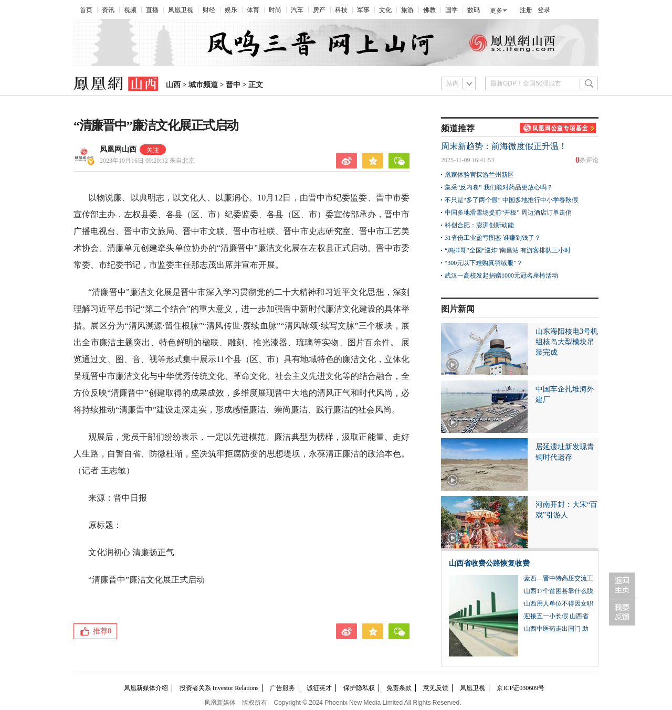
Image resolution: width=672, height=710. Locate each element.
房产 (319, 10)
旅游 (407, 10)
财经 (209, 10)
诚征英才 (319, 688)
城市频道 (203, 85)
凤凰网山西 (118, 149)
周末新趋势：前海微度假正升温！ (504, 146)
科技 (341, 10)
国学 (451, 10)
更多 (496, 10)
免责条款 (399, 688)
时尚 (275, 10)
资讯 (108, 10)
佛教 (429, 10)
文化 (385, 10)
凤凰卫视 (180, 10)
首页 (86, 10)
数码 (473, 10)
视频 (130, 10)
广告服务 (282, 688)
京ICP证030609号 (520, 688)
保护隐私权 (359, 688)
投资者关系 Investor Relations (219, 688)
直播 (152, 10)
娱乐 (231, 10)
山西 (173, 85)
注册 (526, 10)
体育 (253, 10)
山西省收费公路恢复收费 (489, 563)
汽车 (297, 10)
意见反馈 (435, 688)
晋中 (233, 85)
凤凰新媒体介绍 (146, 688)
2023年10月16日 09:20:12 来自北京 (147, 160)
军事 (363, 10)
